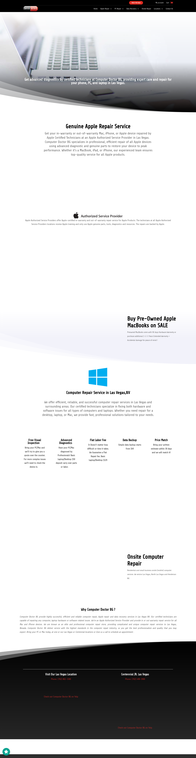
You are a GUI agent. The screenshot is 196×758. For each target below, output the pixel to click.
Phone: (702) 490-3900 (135, 679)
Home (96, 9)
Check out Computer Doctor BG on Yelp (61, 696)
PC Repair (118, 9)
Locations (157, 9)
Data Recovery (131, 9)
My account (160, 3)
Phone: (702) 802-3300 (61, 679)
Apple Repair (104, 9)
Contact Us (169, 9)
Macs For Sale (136, 3)
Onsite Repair (146, 9)
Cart (167, 3)
